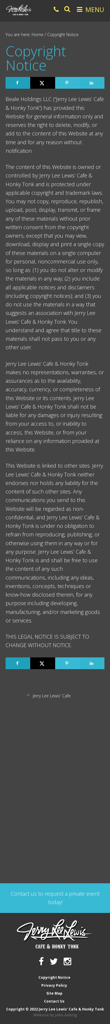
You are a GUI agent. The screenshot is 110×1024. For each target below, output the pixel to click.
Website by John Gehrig (55, 1015)
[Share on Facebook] (18, 83)
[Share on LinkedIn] (92, 83)
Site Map (54, 993)
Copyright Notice (54, 977)
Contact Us (54, 1001)
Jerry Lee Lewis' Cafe (52, 696)
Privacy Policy (54, 985)
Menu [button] (94, 9)
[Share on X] (42, 83)
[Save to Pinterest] (67, 83)
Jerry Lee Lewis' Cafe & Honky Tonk (20, 10)
